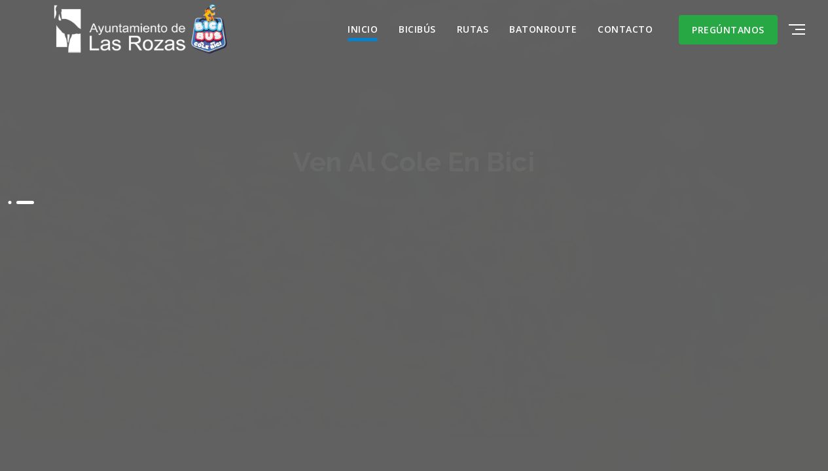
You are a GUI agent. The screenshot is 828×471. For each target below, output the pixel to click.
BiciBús (417, 29)
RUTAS (473, 29)
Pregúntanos (728, 30)
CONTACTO (625, 29)
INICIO (363, 29)
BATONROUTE (543, 29)
